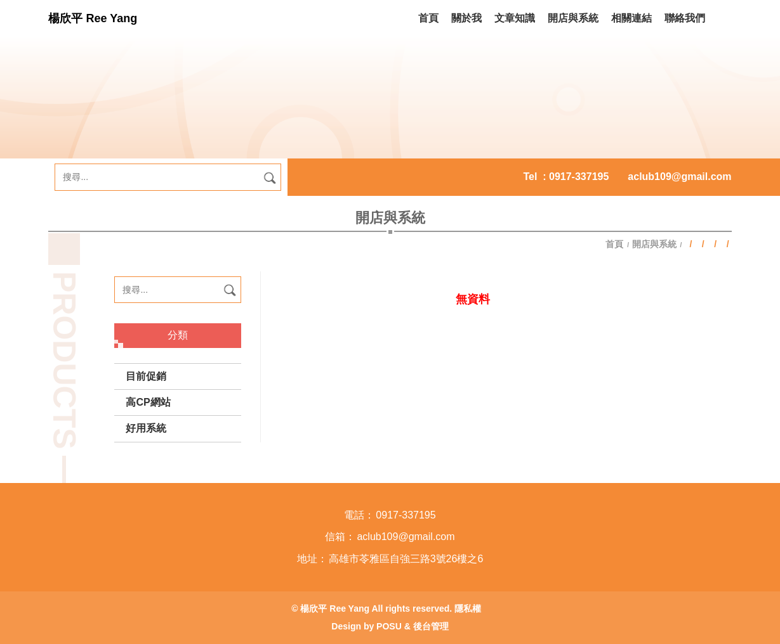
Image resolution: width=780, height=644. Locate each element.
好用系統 (146, 428)
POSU (389, 626)
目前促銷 (146, 376)
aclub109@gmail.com (679, 176)
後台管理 (431, 626)
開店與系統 (654, 244)
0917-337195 (579, 176)
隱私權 (467, 608)
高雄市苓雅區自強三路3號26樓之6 (406, 558)
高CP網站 (148, 402)
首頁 (615, 244)
